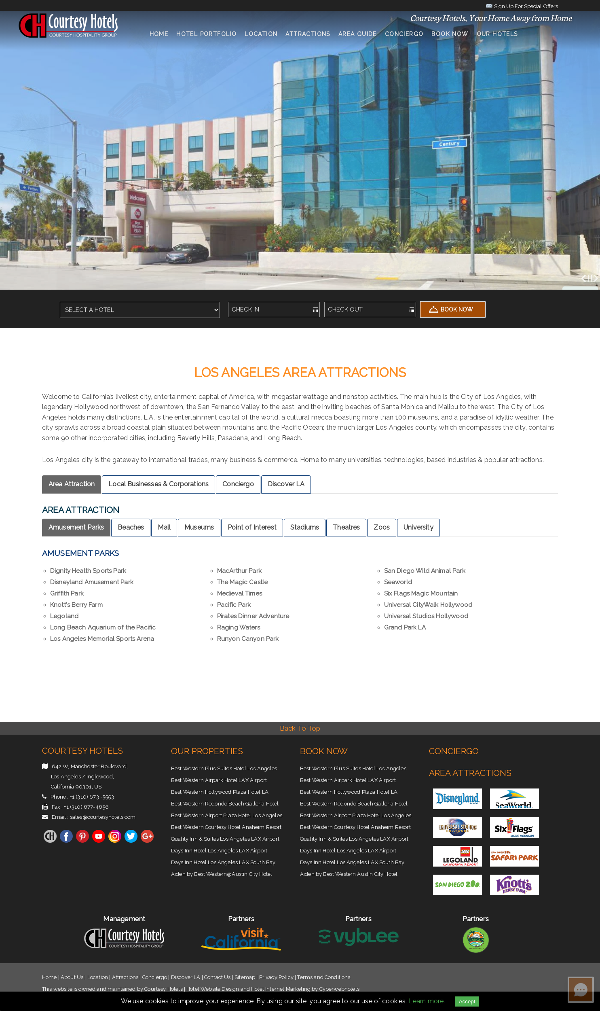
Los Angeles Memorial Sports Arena (102, 638)
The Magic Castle (242, 582)
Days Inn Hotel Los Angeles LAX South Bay (223, 862)
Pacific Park (234, 604)
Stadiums (304, 527)
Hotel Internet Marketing (281, 989)
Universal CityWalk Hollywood (428, 604)
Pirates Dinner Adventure (253, 616)
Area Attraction (72, 484)
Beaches (131, 527)
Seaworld (398, 582)
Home (159, 34)
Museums (199, 527)
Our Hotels (497, 34)
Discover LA (286, 484)
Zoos (382, 527)
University (418, 527)
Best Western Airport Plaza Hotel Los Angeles (226, 815)
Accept (467, 1001)
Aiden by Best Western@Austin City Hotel (221, 874)
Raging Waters (238, 627)
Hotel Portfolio (206, 34)
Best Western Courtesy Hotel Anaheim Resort (226, 827)
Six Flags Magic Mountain (421, 593)
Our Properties (207, 751)
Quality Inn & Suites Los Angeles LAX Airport (225, 839)
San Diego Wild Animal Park (424, 570)
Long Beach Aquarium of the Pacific (103, 627)
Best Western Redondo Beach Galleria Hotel (225, 804)
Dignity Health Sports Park (88, 570)
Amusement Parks (76, 527)
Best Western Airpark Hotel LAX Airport (219, 780)
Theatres (346, 527)
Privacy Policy (276, 977)
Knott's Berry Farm (76, 604)
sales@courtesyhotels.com (103, 817)
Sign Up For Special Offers (522, 5)
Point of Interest (252, 527)
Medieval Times (239, 593)
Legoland (64, 616)
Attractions (307, 34)
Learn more (426, 1001)
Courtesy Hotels (82, 751)
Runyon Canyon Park (248, 638)
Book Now (449, 34)
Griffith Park (67, 593)
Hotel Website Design (212, 989)
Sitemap (245, 977)
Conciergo (238, 484)
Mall (164, 527)
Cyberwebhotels (339, 989)
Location (261, 34)
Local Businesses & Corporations (158, 484)
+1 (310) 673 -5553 (92, 797)
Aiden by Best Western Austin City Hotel (348, 874)
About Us (72, 977)
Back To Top (300, 728)
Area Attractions (470, 773)
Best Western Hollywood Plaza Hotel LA (219, 792)
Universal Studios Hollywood (426, 616)
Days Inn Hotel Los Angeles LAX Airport (219, 851)
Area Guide (357, 34)
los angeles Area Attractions (300, 372)
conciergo (404, 34)
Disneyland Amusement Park (91, 582)
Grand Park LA (405, 627)
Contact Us (217, 977)
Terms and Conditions (323, 977)
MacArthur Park (239, 570)
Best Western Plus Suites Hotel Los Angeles (224, 768)
